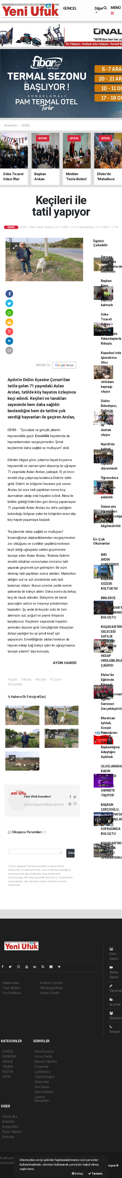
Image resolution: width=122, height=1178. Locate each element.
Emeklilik (42, 436)
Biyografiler (10, 1127)
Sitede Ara (9, 1116)
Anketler (8, 1121)
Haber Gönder (50, 993)
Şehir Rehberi (44, 1092)
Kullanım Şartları (51, 983)
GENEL (25, 125)
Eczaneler (42, 1066)
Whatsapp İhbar (51, 988)
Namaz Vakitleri (46, 1061)
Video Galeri (114, 972)
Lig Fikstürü (42, 1072)
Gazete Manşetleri (42, 1099)
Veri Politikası (11, 993)
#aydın (13, 679)
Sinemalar (42, 1082)
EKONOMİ (9, 1056)
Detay (77, 1173)
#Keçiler (40, 679)
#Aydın (26, 679)
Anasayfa (10, 125)
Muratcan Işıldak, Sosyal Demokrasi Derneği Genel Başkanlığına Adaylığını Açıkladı (110, 737)
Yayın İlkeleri (11, 988)
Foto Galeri (114, 953)
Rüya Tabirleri (11, 1132)
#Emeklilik (15, 684)
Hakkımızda (10, 983)
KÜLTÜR (7, 1072)
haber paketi (9, 1167)
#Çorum (56, 679)
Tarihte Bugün (45, 1077)
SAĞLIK (7, 1061)
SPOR (6, 1077)
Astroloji (8, 1137)
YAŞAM (7, 1066)
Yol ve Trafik (43, 1056)
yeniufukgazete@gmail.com (44, 804)
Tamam (95, 1173)
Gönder (71, 853)
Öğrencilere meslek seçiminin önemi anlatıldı (109, 487)
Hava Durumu (44, 1051)
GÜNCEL (70, 8)
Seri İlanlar (42, 1087)
